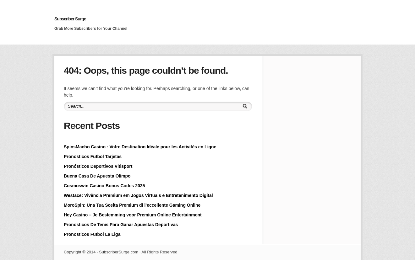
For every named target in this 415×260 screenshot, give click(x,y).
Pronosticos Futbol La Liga (92, 234)
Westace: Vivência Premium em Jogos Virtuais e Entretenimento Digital (138, 195)
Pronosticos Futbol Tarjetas (93, 156)
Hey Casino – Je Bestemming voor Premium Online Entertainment (133, 214)
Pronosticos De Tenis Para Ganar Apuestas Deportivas (121, 224)
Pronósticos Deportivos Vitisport (98, 166)
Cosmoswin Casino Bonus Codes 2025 (104, 185)
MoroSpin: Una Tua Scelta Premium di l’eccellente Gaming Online (132, 205)
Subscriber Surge (70, 18)
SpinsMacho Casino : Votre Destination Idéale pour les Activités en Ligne (140, 146)
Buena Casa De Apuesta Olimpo (97, 175)
